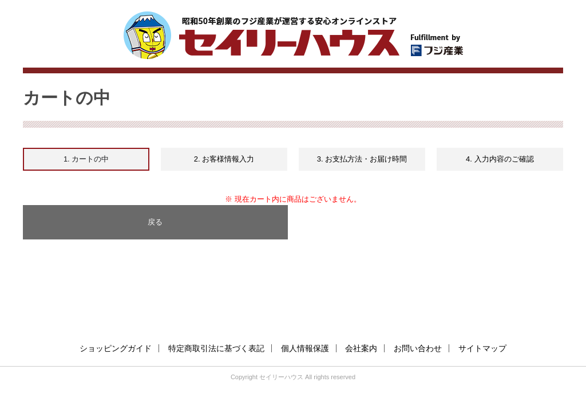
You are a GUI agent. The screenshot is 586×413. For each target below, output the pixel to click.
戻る (155, 222)
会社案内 (361, 348)
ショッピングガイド (116, 348)
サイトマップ (482, 348)
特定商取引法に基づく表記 (216, 348)
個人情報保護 (305, 348)
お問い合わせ (418, 348)
